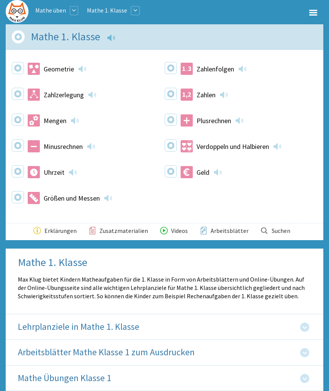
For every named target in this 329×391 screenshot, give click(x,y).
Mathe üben (50, 10)
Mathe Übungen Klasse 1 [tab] (64, 378)
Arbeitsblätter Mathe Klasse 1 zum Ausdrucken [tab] (106, 352)
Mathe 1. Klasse (107, 10)
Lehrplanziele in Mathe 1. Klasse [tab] (78, 326)
